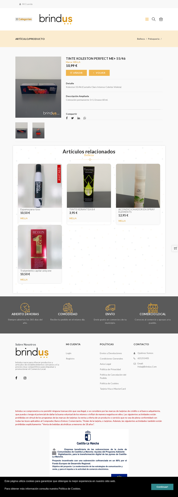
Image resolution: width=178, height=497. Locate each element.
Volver (99, 72)
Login (68, 353)
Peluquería (153, 38)
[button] (5, 492)
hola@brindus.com (147, 366)
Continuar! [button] (162, 487)
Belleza (141, 38)
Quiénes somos (145, 353)
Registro (70, 358)
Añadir (76, 72)
